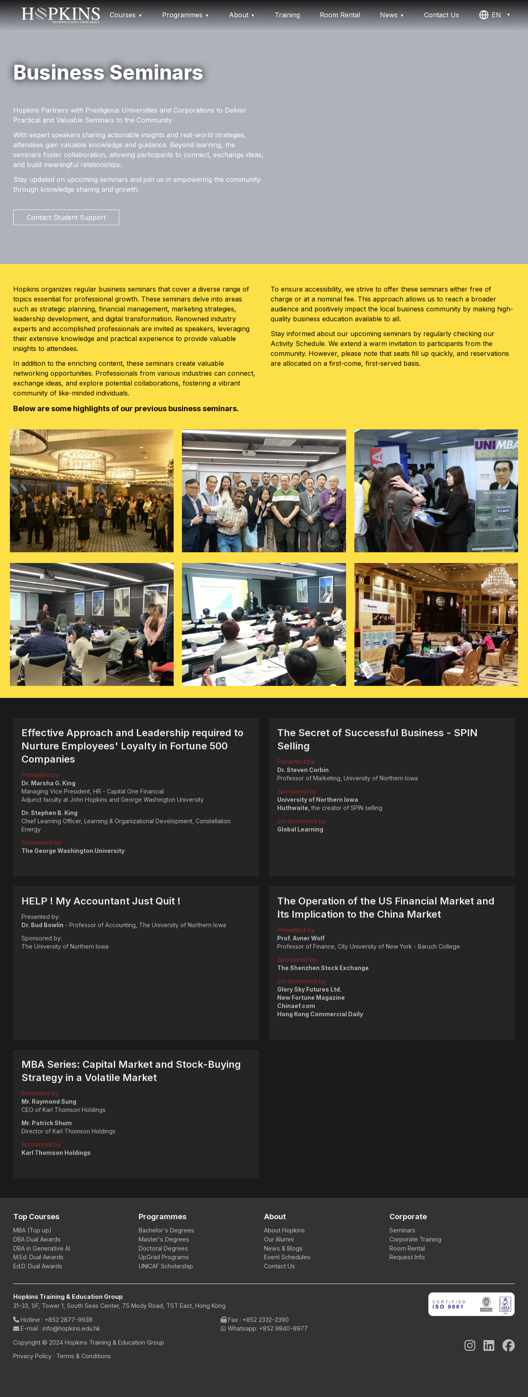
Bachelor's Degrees (166, 1230)
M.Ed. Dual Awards (38, 1256)
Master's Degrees (164, 1239)
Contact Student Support (66, 217)
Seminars (402, 1230)
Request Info (407, 1256)
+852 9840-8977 (283, 1328)
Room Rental (340, 15)
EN (490, 15)
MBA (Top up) (32, 1230)
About (238, 15)
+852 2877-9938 (68, 1319)
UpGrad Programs (164, 1256)
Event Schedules (287, 1256)
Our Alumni (279, 1239)
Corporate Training (415, 1239)
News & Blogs (283, 1248)
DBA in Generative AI (41, 1248)
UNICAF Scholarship (166, 1266)
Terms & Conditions (83, 1355)
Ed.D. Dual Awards (37, 1266)
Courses (123, 15)
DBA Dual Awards (37, 1239)
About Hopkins (284, 1230)
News (389, 15)
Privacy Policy (33, 1355)
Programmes (182, 15)
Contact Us (441, 15)
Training (287, 15)
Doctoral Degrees (163, 1248)
